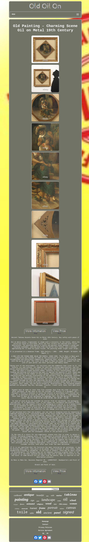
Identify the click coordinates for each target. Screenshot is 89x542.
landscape (48, 500)
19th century (63, 504)
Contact (45, 524)
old (38, 512)
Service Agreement (45, 530)
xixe (55, 504)
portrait (52, 507)
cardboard (18, 495)
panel (57, 512)
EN (43, 533)
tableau (70, 495)
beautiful (40, 495)
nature (62, 508)
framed (33, 508)
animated (31, 504)
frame (42, 508)
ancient (48, 512)
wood (48, 503)
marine (59, 495)
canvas (71, 507)
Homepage (45, 521)
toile (22, 512)
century (17, 508)
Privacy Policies (45, 527)
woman (73, 503)
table (32, 513)
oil (65, 499)
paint (38, 501)
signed (68, 512)
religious (40, 504)
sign (32, 500)
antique (29, 494)
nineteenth (25, 508)
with (52, 495)
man (47, 496)
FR (47, 533)
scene (59, 501)
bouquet (16, 504)
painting (21, 499)
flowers (22, 504)
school (73, 500)
